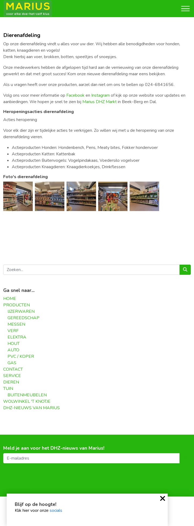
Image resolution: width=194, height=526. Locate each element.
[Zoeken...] (91, 270)
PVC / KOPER (21, 356)
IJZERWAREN (21, 311)
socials (56, 510)
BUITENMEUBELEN (27, 395)
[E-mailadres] (91, 458)
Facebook (75, 95)
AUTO (13, 350)
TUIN (8, 389)
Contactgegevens (17, 489)
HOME (9, 299)
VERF (13, 331)
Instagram (100, 95)
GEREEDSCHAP (23, 318)
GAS (12, 363)
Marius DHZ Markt (99, 102)
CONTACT (13, 369)
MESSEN (16, 324)
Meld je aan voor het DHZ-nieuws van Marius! (53, 448)
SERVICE (12, 376)
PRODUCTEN (16, 305)
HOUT (14, 344)
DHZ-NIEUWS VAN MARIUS (31, 408)
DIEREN (11, 382)
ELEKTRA (17, 337)
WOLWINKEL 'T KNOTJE (26, 401)
